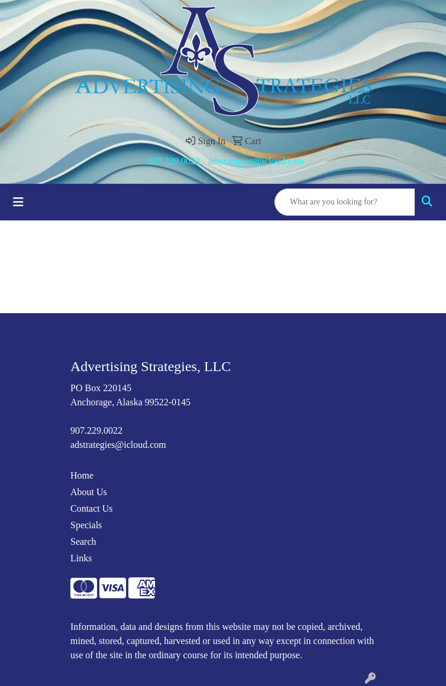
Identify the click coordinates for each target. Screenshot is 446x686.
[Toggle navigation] (18, 202)
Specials (86, 525)
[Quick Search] (344, 202)
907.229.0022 (174, 161)
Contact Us (91, 508)
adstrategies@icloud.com (256, 161)
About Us (88, 492)
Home (81, 475)
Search (83, 542)
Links (81, 558)
